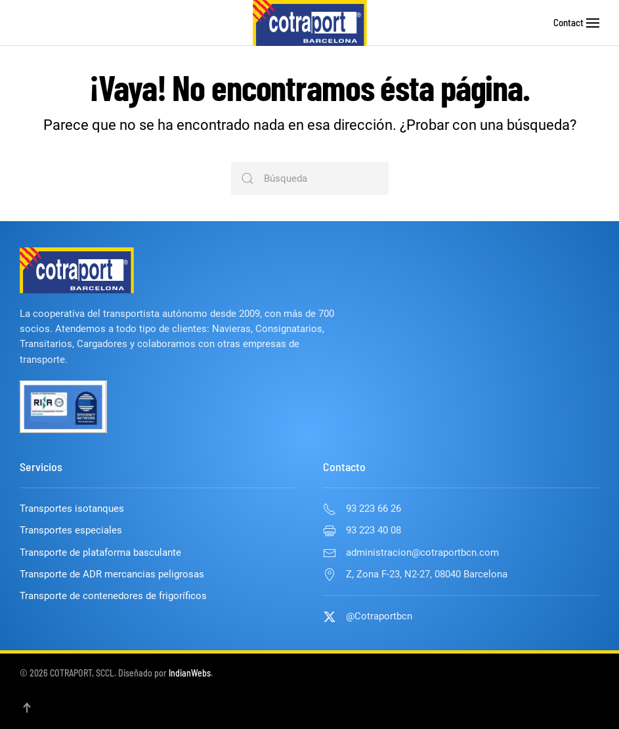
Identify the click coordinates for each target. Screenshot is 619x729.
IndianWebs (190, 672)
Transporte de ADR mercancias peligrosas (112, 574)
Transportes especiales (71, 530)
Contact (568, 22)
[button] (592, 23)
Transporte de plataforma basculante (100, 552)
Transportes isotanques (72, 508)
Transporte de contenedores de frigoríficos (113, 596)
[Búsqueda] (310, 178)
